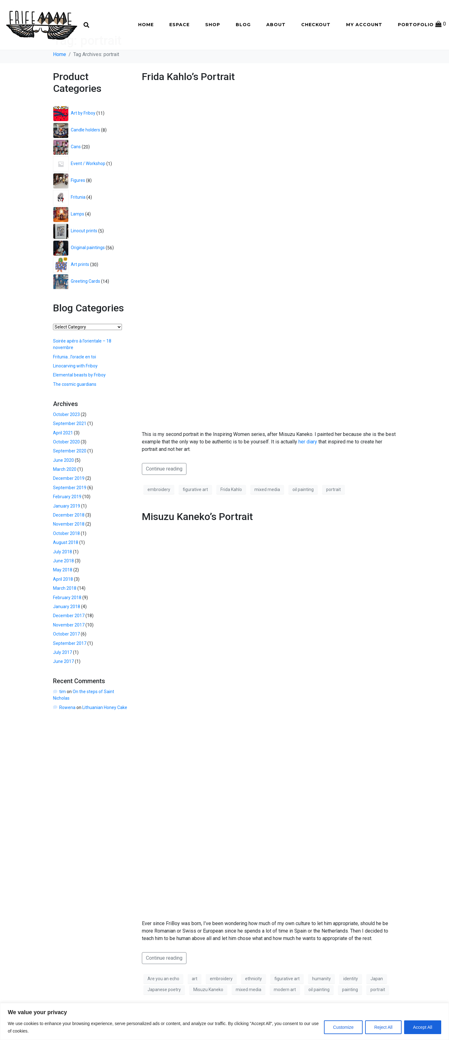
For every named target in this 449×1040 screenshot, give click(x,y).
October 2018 (66, 555)
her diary (307, 463)
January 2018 (66, 628)
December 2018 (68, 536)
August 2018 (65, 564)
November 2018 (68, 545)
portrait (333, 511)
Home (146, 24)
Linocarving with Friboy (75, 387)
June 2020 (63, 481)
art (194, 1000)
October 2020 (66, 463)
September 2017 (69, 664)
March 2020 (64, 491)
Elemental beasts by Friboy (79, 396)
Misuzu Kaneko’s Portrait (197, 538)
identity (350, 1000)
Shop (212, 24)
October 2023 (66, 435)
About (276, 24)
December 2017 (68, 637)
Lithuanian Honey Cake (104, 728)
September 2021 (69, 445)
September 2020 (69, 472)
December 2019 (68, 500)
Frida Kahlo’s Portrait (188, 98)
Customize (343, 1027)
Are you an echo (163, 1000)
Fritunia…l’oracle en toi (74, 378)
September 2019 (69, 509)
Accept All (422, 1027)
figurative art (195, 511)
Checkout (316, 24)
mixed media (267, 511)
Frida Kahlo (231, 511)
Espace (179, 24)
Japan (376, 1000)
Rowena (67, 728)
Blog (243, 24)
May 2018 (62, 591)
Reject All (383, 1027)
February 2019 (67, 518)
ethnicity (253, 1000)
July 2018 (62, 573)
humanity (321, 1000)
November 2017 (68, 646)
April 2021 (63, 454)
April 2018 (63, 600)
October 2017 (66, 655)
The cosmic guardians (74, 405)
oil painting (303, 511)
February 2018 (67, 619)
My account (364, 24)
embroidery (158, 511)
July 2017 (62, 674)
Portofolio (416, 24)
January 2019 (66, 527)
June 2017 (63, 683)
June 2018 (63, 582)
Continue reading (164, 491)
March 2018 (64, 609)
